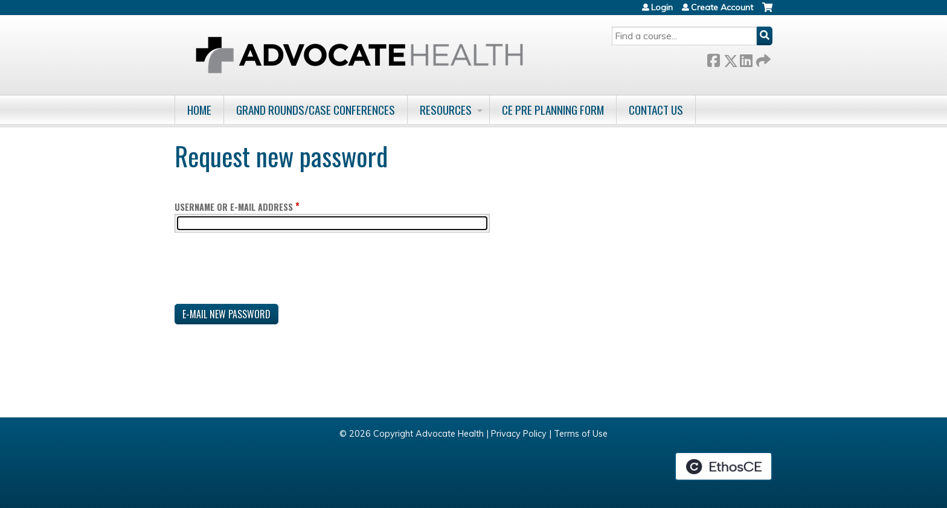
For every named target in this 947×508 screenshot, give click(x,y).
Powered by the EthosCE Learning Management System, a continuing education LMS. (723, 466)
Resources (446, 109)
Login (662, 7)
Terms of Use (581, 433)
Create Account (722, 7)
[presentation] (266, 270)
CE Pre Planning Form (553, 109)
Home (199, 109)
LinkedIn (746, 58)
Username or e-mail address (234, 207)
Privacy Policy (519, 433)
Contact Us (656, 109)
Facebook (713, 58)
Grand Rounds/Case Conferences (315, 109)
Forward (762, 58)
